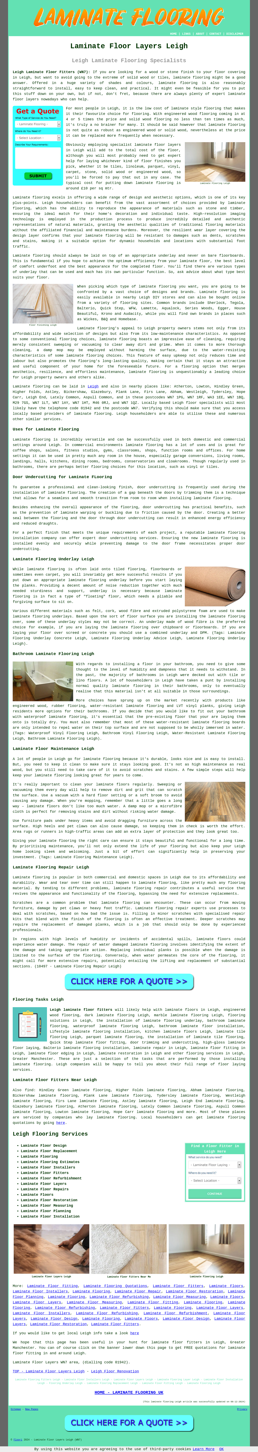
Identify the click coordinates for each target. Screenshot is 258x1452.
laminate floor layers (157, 145)
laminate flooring (226, 125)
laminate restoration (120, 1053)
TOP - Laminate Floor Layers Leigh (48, 1371)
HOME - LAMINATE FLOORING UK (129, 1392)
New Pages (31, 1409)
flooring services (204, 1053)
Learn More (203, 1449)
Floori (18, 1439)
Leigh (93, 386)
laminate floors (181, 1010)
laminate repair (149, 1048)
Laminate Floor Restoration (194, 1291)
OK (221, 1449)
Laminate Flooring (91, 1291)
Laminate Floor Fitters (178, 1286)
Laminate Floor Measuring (179, 1297)
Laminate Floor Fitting (52, 1286)
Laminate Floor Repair (138, 1291)
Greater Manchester (33, 1059)
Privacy (242, 1409)
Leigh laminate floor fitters (81, 1010)
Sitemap (16, 1409)
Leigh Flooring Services (50, 1134)
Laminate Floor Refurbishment (175, 1313)
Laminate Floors (226, 1286)
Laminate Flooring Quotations (115, 1286)
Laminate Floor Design (54, 1319)
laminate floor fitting (214, 1048)
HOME (173, 34)
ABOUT (200, 34)
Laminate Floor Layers (37, 1302)
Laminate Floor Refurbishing (119, 1297)
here (60, 1123)
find (29, 1090)
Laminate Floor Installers (40, 1291)
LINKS (186, 34)
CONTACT (215, 34)
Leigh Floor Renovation (115, 1371)
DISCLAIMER (234, 34)
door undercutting (156, 487)
